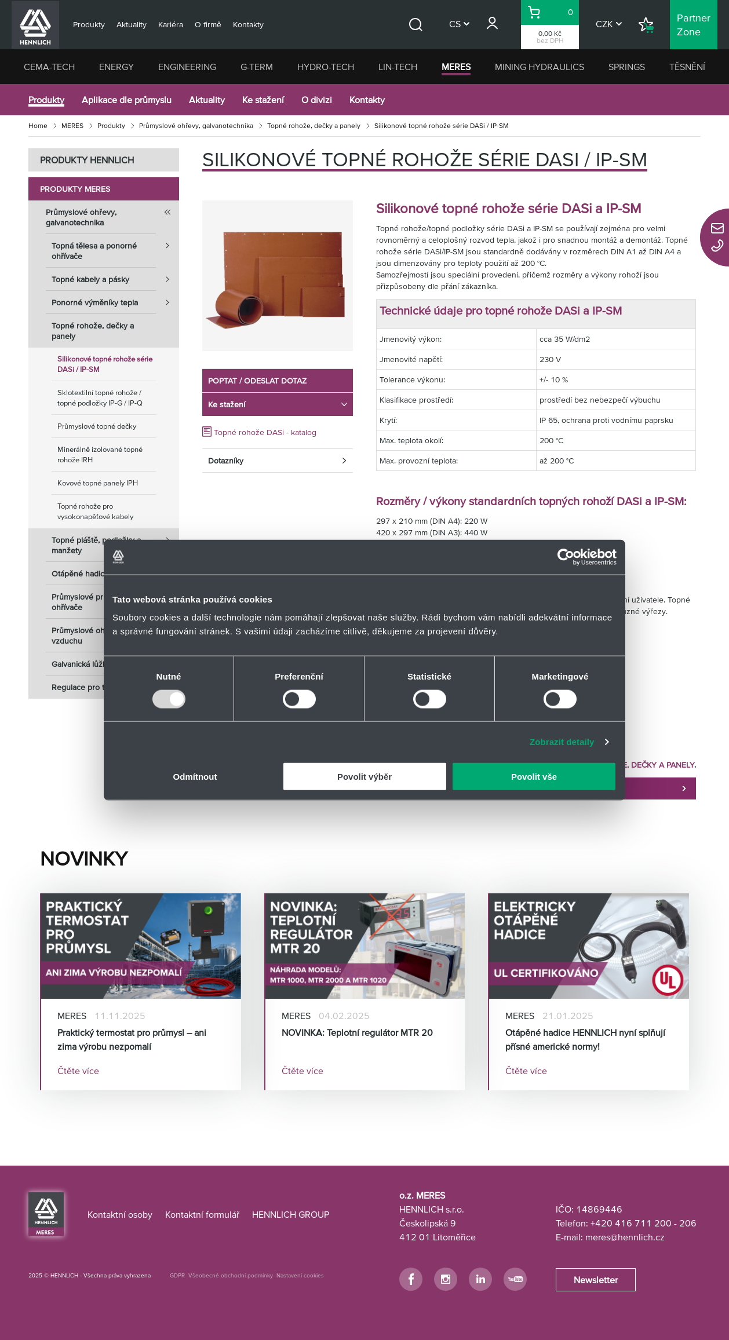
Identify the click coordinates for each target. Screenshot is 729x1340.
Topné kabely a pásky (115, 279)
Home (38, 125)
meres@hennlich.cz (625, 1237)
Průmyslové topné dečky (96, 426)
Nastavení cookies (300, 1275)
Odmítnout (195, 777)
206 (688, 1223)
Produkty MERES (75, 188)
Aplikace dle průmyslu (127, 99)
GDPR (177, 1275)
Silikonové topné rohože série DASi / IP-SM (104, 364)
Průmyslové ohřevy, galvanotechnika (196, 125)
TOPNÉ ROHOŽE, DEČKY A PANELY (630, 764)
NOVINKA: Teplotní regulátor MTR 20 (357, 1032)
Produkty (46, 99)
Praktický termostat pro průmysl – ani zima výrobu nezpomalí (131, 1039)
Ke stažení (263, 99)
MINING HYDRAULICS (539, 66)
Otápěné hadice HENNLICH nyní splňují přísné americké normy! (585, 1039)
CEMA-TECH (49, 66)
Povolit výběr (364, 777)
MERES (456, 66)
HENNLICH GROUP (290, 1214)
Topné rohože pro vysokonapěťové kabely (95, 511)
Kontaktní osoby (120, 1214)
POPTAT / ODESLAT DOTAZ (257, 380)
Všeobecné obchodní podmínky (230, 1275)
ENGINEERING (187, 66)
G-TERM (256, 66)
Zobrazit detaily (562, 741)
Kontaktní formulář (202, 1214)
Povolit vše (534, 777)
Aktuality (207, 99)
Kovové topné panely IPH (97, 483)
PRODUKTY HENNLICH (87, 160)
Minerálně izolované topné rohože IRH (100, 454)
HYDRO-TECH (325, 66)
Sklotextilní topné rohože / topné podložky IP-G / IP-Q (100, 397)
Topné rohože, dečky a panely (313, 125)
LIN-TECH (397, 66)
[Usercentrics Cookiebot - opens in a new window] (566, 556)
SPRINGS (626, 66)
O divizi (316, 99)
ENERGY (116, 66)
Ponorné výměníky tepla (115, 302)
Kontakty (367, 99)
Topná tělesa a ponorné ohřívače (115, 247)
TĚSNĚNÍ (687, 66)
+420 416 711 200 (631, 1223)
